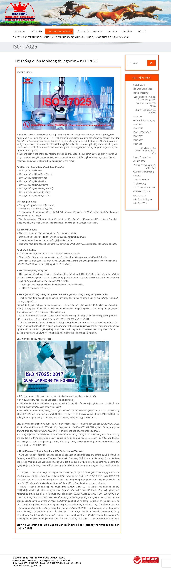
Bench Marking (140, 93)
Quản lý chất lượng (143, 171)
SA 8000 (137, 175)
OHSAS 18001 (140, 161)
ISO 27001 (138, 136)
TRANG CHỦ (19, 31)
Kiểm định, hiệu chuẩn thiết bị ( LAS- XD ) (145, 151)
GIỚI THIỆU (36, 31)
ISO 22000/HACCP (142, 132)
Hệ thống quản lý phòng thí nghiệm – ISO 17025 (56, 60)
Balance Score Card (142, 89)
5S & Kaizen (139, 85)
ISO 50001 (138, 140)
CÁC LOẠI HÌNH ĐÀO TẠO (90, 31)
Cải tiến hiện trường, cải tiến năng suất (145, 98)
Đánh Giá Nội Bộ (141, 191)
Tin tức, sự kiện (141, 179)
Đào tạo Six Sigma (142, 199)
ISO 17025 (138, 128)
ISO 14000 (138, 124)
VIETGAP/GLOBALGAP (144, 187)
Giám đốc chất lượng (144, 120)
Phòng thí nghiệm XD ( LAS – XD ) (144, 166)
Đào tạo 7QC (140, 195)
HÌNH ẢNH (127, 31)
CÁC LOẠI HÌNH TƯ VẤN (60, 31)
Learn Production (142, 157)
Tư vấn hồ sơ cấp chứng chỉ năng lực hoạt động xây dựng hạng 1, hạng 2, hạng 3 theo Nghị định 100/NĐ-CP (71, 37)
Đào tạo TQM (140, 203)
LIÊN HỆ (142, 31)
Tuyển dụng (139, 183)
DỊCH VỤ (137, 116)
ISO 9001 (137, 144)
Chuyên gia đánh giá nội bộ (145, 111)
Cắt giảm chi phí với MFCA (146, 104)
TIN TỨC (112, 31)
